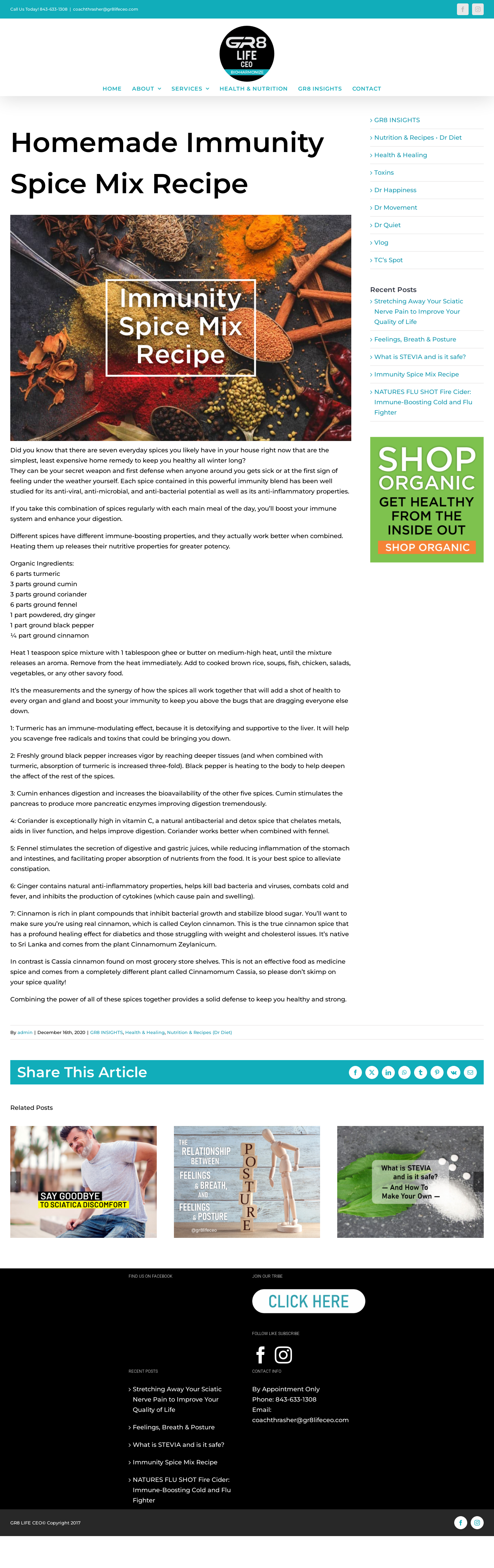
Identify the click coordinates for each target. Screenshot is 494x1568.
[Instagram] (283, 1354)
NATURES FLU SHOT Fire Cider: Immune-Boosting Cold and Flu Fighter (423, 402)
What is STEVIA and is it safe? (420, 357)
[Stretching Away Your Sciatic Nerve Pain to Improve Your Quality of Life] (83, 1130)
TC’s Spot (388, 260)
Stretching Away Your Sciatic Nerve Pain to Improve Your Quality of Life (418, 312)
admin (25, 1032)
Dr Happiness (395, 190)
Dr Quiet (387, 225)
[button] (15, 1182)
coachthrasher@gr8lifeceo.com (105, 9)
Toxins (384, 172)
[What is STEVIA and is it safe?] (410, 1130)
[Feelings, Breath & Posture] (247, 1130)
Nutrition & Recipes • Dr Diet (418, 137)
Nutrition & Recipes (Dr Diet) (199, 1032)
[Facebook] (260, 1354)
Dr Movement (395, 207)
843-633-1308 (296, 1399)
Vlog (381, 242)
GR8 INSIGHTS (397, 120)
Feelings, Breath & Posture (415, 339)
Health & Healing (400, 155)
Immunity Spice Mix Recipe (416, 374)
